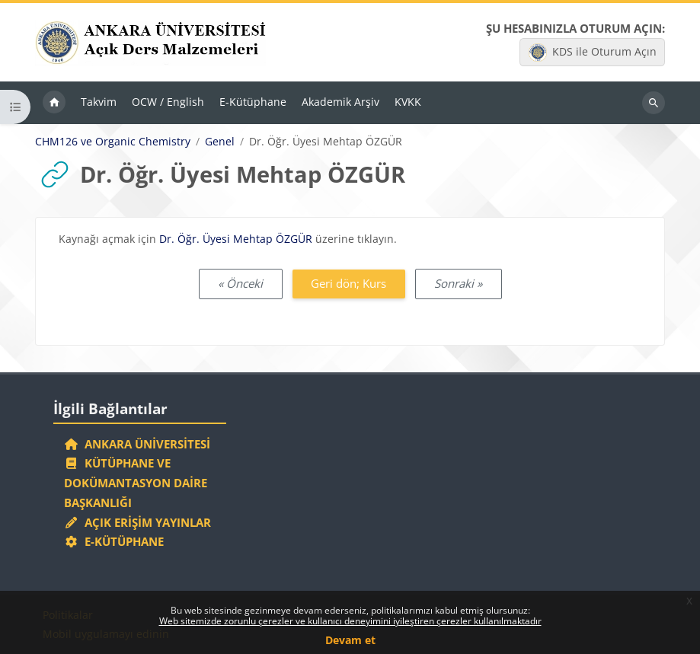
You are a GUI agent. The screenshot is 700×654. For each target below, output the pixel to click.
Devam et (350, 640)
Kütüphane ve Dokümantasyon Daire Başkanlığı (135, 482)
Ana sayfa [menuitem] (54, 102)
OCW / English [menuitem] (168, 101)
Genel (220, 141)
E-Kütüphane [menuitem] (252, 101)
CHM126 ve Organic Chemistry (112, 141)
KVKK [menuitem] (408, 101)
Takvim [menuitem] (99, 101)
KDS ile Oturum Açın (593, 52)
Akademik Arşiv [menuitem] (340, 101)
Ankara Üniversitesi (137, 443)
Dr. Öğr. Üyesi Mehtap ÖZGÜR (235, 238)
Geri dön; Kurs (348, 283)
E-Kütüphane (114, 541)
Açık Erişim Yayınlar (139, 522)
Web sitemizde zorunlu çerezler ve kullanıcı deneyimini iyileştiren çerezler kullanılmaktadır (350, 620)
